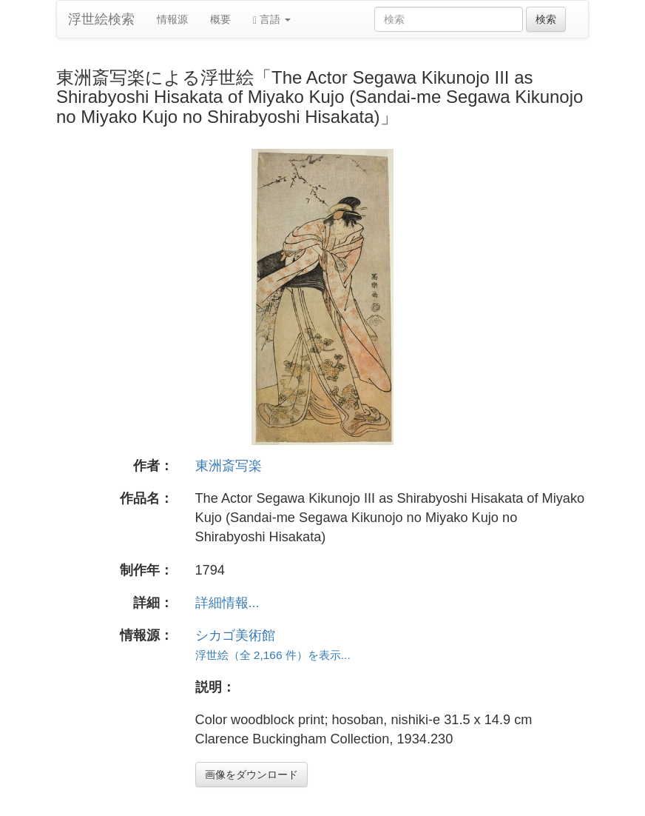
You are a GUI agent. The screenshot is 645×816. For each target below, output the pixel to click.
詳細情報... (227, 602)
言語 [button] (272, 19)
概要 (220, 19)
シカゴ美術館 (235, 635)
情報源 (172, 19)
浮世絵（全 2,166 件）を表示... (273, 655)
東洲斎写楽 (228, 465)
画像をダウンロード (251, 774)
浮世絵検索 (101, 19)
